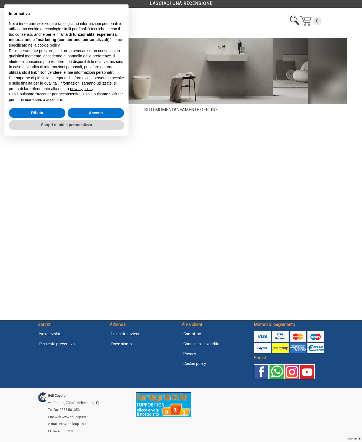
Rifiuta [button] (37, 415)
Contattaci (192, 334)
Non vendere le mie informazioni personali (75, 374)
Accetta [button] (96, 415)
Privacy (189, 354)
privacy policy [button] (81, 390)
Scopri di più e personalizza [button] (66, 427)
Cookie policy (194, 363)
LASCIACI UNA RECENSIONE (181, 3)
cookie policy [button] (49, 347)
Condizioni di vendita (201, 344)
